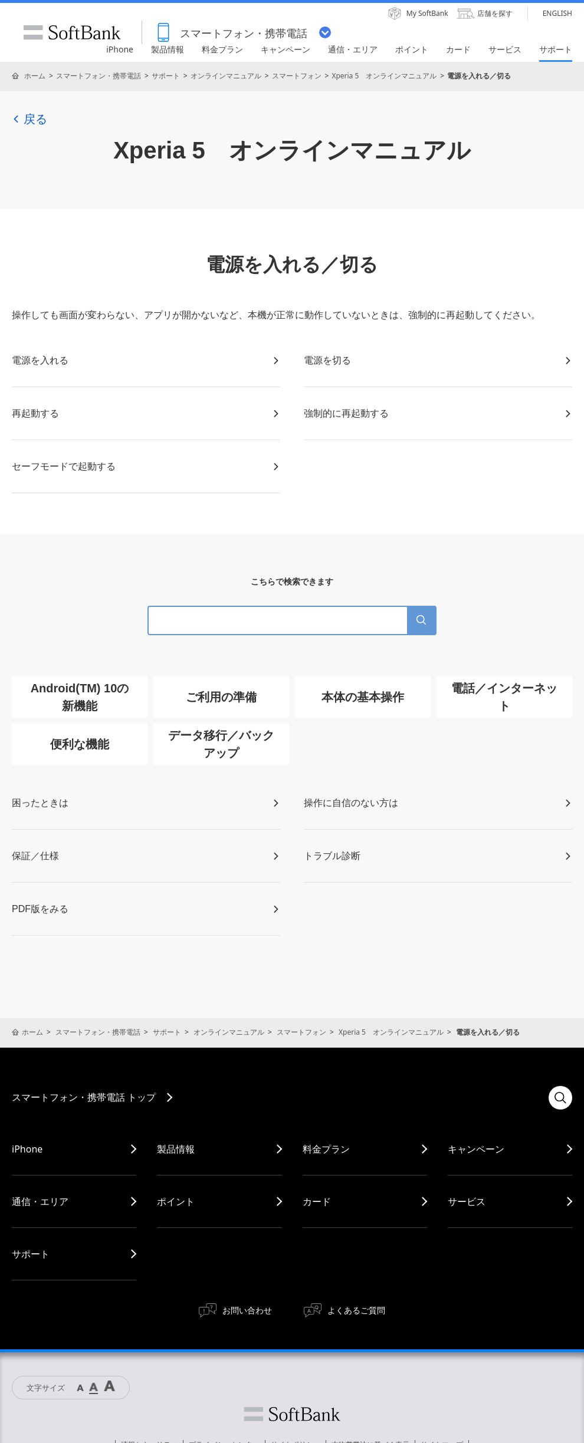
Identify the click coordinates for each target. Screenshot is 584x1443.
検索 (560, 1098)
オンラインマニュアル (226, 76)
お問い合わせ (247, 1310)
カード (317, 1201)
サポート (166, 76)
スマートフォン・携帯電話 (98, 76)
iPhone (27, 1148)
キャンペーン (476, 1148)
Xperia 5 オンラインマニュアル (384, 76)
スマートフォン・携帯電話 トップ (84, 1097)
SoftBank (72, 32)
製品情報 (176, 1148)
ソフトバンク (292, 1414)
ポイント (176, 1201)
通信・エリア (40, 1201)
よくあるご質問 (356, 1310)
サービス (466, 1201)
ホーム (34, 76)
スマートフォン (296, 76)
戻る (29, 119)
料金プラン (326, 1148)
